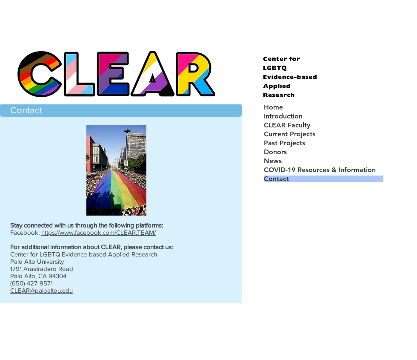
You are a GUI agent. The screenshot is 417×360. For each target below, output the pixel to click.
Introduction (283, 116)
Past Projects (284, 143)
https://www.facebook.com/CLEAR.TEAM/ (98, 232)
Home (273, 107)
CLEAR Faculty (287, 125)
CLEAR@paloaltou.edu (41, 290)
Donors (275, 152)
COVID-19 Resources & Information (320, 170)
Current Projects (289, 134)
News (273, 161)
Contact (276, 179)
